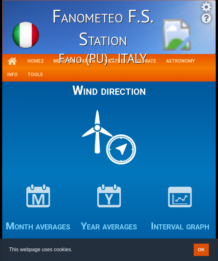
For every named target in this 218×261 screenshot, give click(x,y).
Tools (35, 74)
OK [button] (201, 249)
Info (12, 74)
